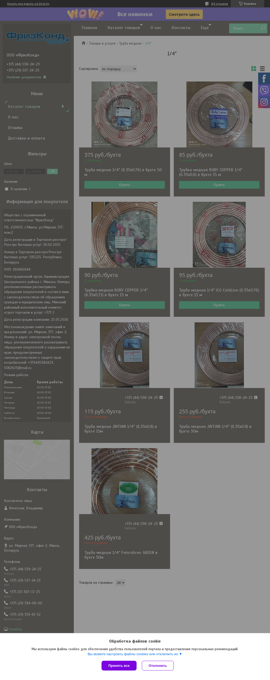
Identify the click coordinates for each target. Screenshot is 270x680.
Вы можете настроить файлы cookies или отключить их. (133, 654)
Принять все (119, 666)
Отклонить (158, 666)
